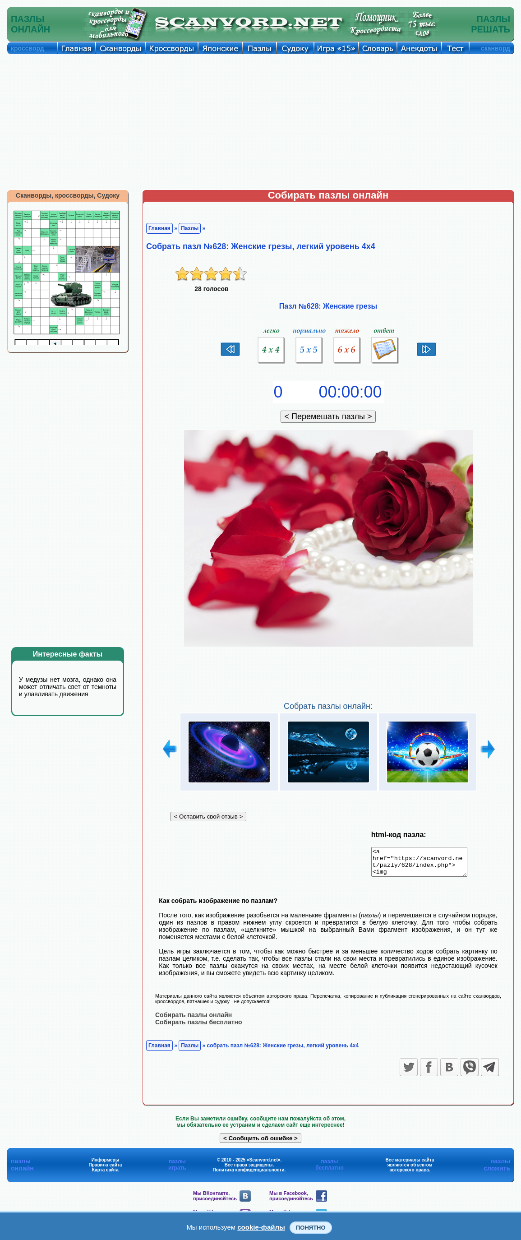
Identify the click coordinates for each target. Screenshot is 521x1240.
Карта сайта (105, 1174)
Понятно (311, 1227)
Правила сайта (105, 1169)
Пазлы (189, 228)
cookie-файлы (261, 1227)
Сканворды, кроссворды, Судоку (68, 195)
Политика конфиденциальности (249, 1174)
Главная (159, 228)
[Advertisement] (260, 122)
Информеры (106, 1164)
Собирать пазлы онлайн (193, 1019)
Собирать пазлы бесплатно (198, 1027)
